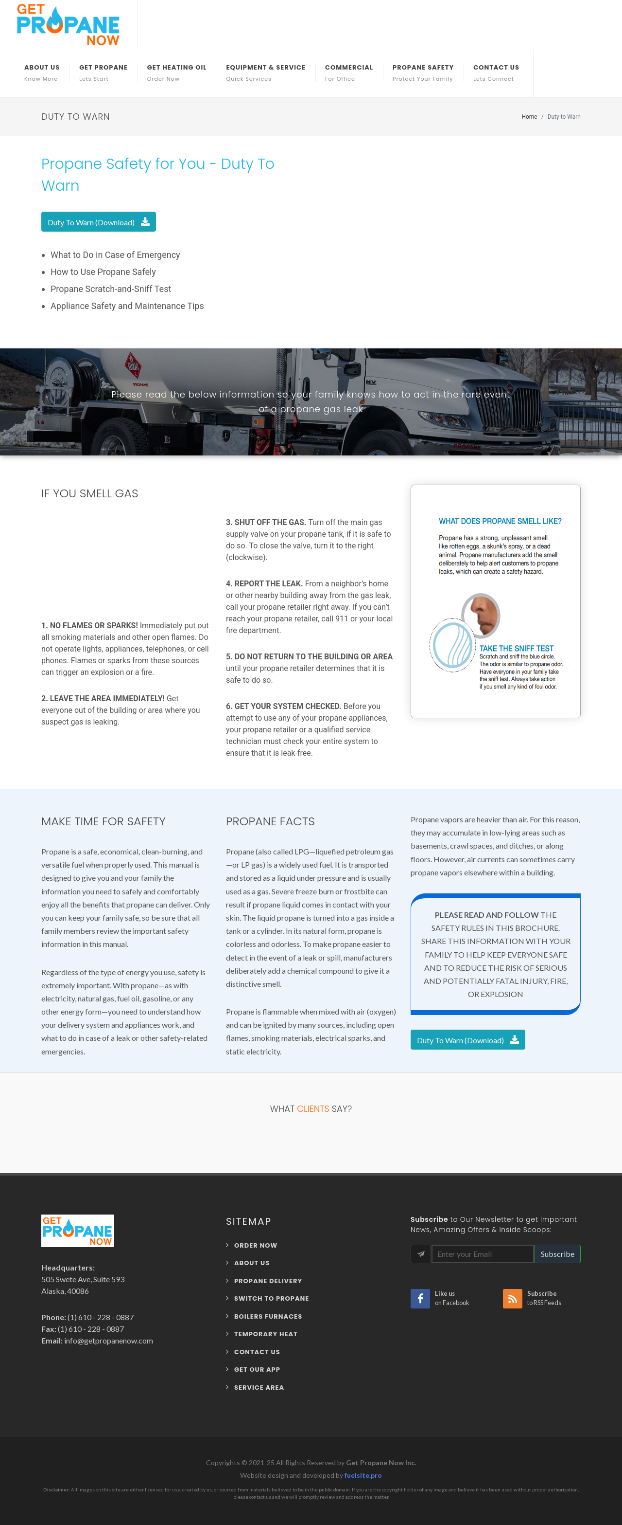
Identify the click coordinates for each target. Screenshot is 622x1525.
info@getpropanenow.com (108, 1340)
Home (529, 116)
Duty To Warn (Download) (99, 221)
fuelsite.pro (363, 1475)
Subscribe (557, 1253)
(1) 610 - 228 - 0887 (100, 1317)
